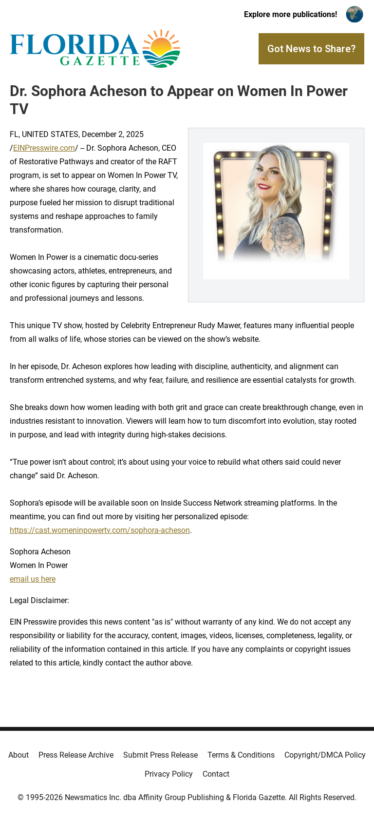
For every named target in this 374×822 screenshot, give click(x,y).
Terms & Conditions (241, 755)
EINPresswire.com (44, 148)
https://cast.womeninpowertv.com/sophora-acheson (100, 530)
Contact (216, 774)
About (18, 755)
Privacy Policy (169, 774)
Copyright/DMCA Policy (325, 755)
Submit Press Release (160, 755)
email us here (33, 579)
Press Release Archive (75, 755)
